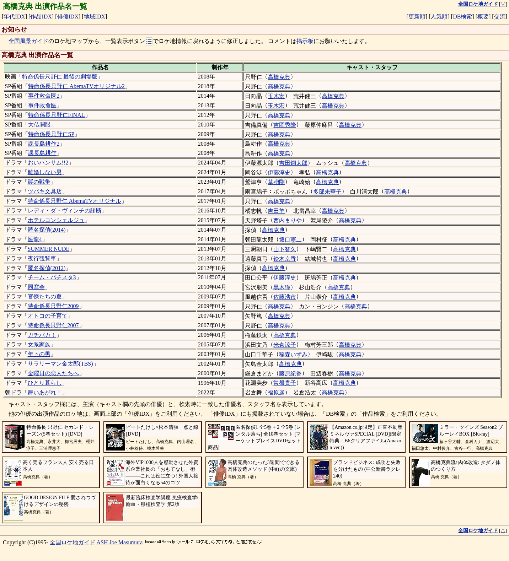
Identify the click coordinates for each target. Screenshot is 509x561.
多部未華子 (327, 192)
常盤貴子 (284, 383)
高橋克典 (279, 77)
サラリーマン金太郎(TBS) (60, 364)
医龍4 (35, 239)
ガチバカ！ (42, 335)
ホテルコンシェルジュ (56, 220)
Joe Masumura (126, 542)
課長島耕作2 (43, 144)
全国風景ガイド (28, 41)
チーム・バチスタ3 (52, 277)
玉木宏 (276, 96)
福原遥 (276, 392)
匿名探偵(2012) (47, 268)
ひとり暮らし (45, 383)
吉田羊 (276, 211)
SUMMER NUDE (49, 249)
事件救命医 (42, 105)
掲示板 (305, 41)
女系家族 (39, 344)
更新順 (416, 17)
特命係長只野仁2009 (53, 306)
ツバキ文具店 (45, 191)
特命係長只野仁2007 (53, 325)
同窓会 (36, 287)
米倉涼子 (284, 345)
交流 (499, 17)
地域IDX (94, 17)
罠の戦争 (39, 182)
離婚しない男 (45, 172)
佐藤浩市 (284, 297)
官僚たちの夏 (45, 296)
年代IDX (14, 17)
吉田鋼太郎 (293, 163)
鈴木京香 (284, 259)
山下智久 (284, 249)
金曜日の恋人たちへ (53, 373)
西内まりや (287, 220)
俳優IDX (68, 17)
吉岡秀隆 (284, 125)
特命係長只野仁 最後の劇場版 (59, 77)
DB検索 (462, 17)
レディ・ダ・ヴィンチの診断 (65, 210)
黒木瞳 (281, 287)
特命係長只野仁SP (51, 134)
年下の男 (39, 354)
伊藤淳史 (279, 172)
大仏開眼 (39, 125)
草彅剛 (276, 182)
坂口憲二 (290, 240)
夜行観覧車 (42, 258)
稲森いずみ (293, 354)
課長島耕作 (42, 153)
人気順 (439, 17)
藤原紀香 (290, 374)
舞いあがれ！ (45, 392)
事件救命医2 (43, 96)
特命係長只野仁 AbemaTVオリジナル (75, 201)
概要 (483, 17)
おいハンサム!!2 (48, 163)
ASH (102, 542)
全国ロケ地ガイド (72, 542)
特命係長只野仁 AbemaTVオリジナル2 (76, 86)
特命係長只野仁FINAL (56, 115)
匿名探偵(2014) (47, 230)
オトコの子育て (48, 316)
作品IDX (41, 17)
